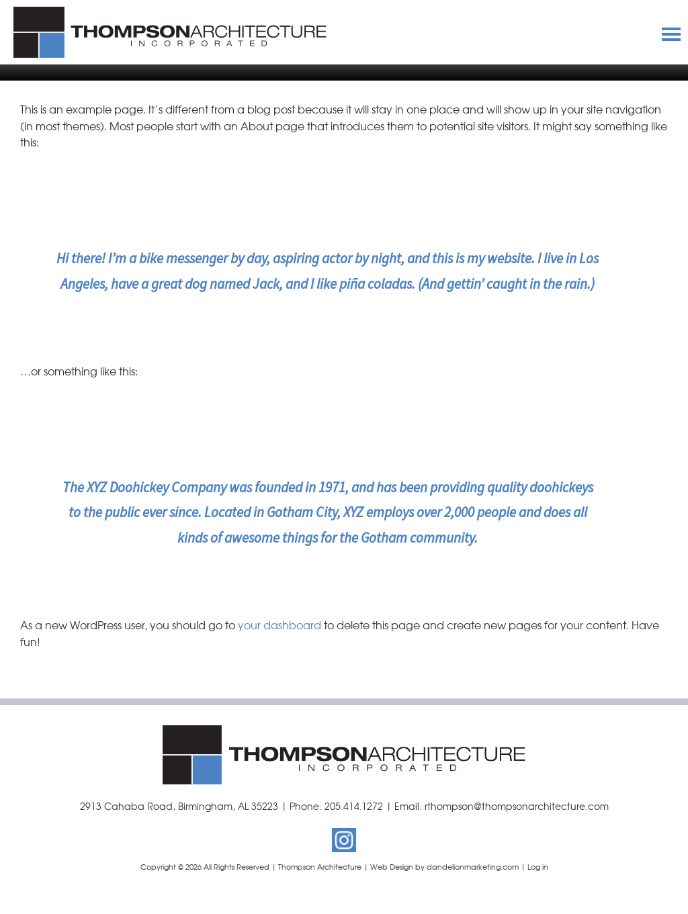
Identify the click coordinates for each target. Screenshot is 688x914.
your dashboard (279, 624)
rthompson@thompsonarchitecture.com (517, 806)
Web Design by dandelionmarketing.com (444, 866)
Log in (537, 866)
